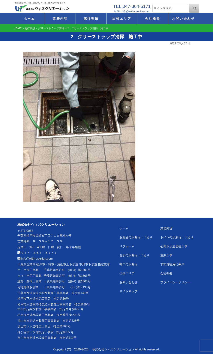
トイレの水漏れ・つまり (176, 237)
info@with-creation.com (35, 258)
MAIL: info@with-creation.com (131, 11)
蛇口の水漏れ (128, 264)
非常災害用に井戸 (172, 264)
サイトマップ (128, 291)
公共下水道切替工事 (173, 246)
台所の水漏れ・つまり (134, 255)
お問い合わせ (183, 18)
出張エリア (121, 18)
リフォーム (126, 246)
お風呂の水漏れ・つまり (135, 237)
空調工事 (166, 255)
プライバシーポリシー (175, 282)
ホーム (29, 18)
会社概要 (152, 18)
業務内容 (60, 18)
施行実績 (91, 18)
